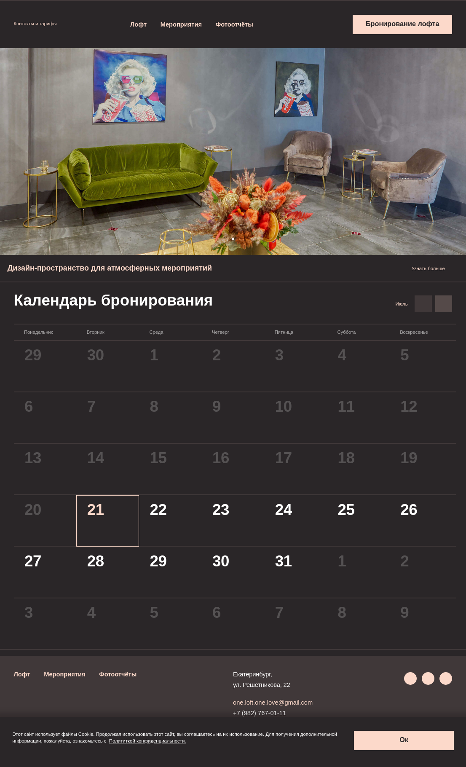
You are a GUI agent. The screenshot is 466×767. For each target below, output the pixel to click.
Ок (403, 739)
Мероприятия (181, 24)
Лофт (138, 24)
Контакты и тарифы (39, 23)
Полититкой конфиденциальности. (147, 740)
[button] (233, 239)
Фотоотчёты (234, 24)
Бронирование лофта (402, 23)
